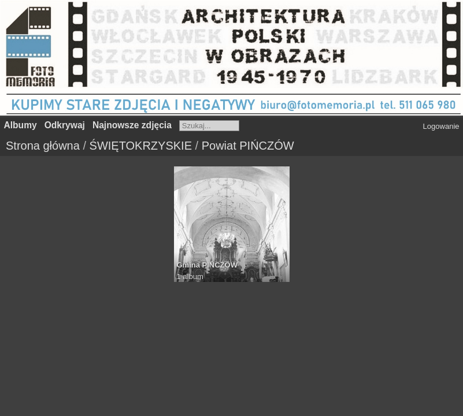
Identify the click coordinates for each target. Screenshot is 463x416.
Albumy (20, 125)
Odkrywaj (65, 125)
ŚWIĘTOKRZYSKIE (141, 145)
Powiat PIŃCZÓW (248, 145)
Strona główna (43, 145)
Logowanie (441, 126)
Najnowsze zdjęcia (132, 125)
